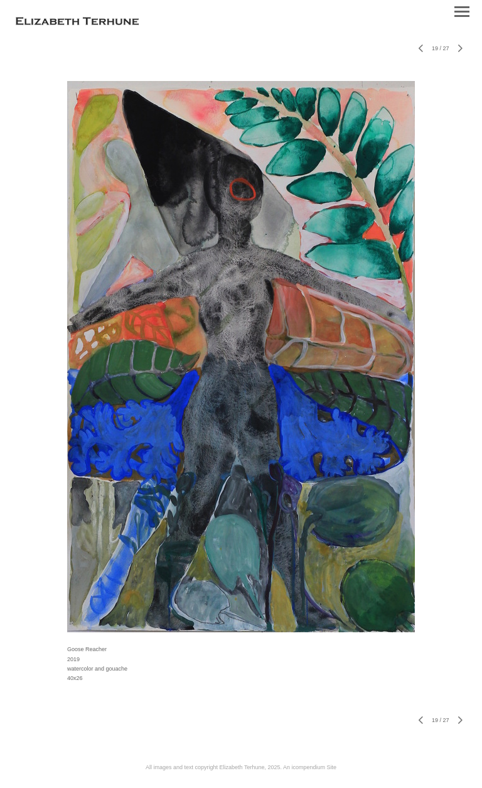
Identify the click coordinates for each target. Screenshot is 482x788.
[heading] (77, 22)
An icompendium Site (309, 767)
